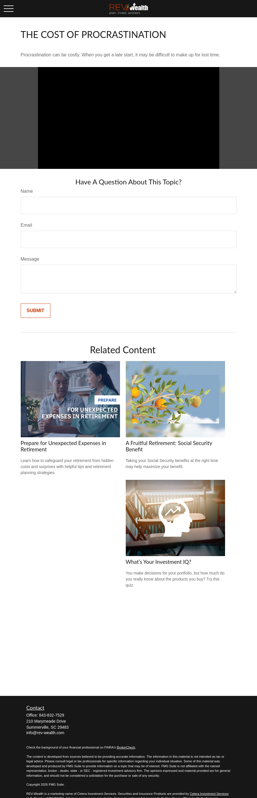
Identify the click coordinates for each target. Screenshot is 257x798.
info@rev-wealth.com (45, 732)
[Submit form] (35, 310)
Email (26, 225)
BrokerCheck (126, 747)
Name (27, 191)
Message (30, 259)
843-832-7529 (51, 715)
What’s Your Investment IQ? (158, 562)
